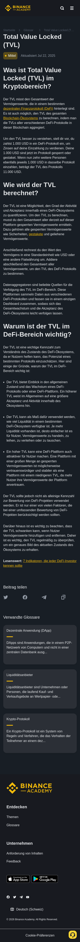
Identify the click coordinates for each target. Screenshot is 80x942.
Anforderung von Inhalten (24, 853)
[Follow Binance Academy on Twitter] (14, 897)
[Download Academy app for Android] (44, 879)
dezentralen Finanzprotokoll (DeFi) (28, 108)
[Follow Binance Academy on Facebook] (8, 897)
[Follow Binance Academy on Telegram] (21, 897)
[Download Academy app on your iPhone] (18, 879)
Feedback (13, 861)
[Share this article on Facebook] (25, 597)
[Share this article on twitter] (5, 597)
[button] (71, 8)
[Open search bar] (61, 8)
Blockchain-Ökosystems (20, 118)
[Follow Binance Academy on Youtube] (27, 897)
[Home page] (18, 8)
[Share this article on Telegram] (44, 597)
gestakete (36, 234)
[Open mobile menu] (72, 8)
